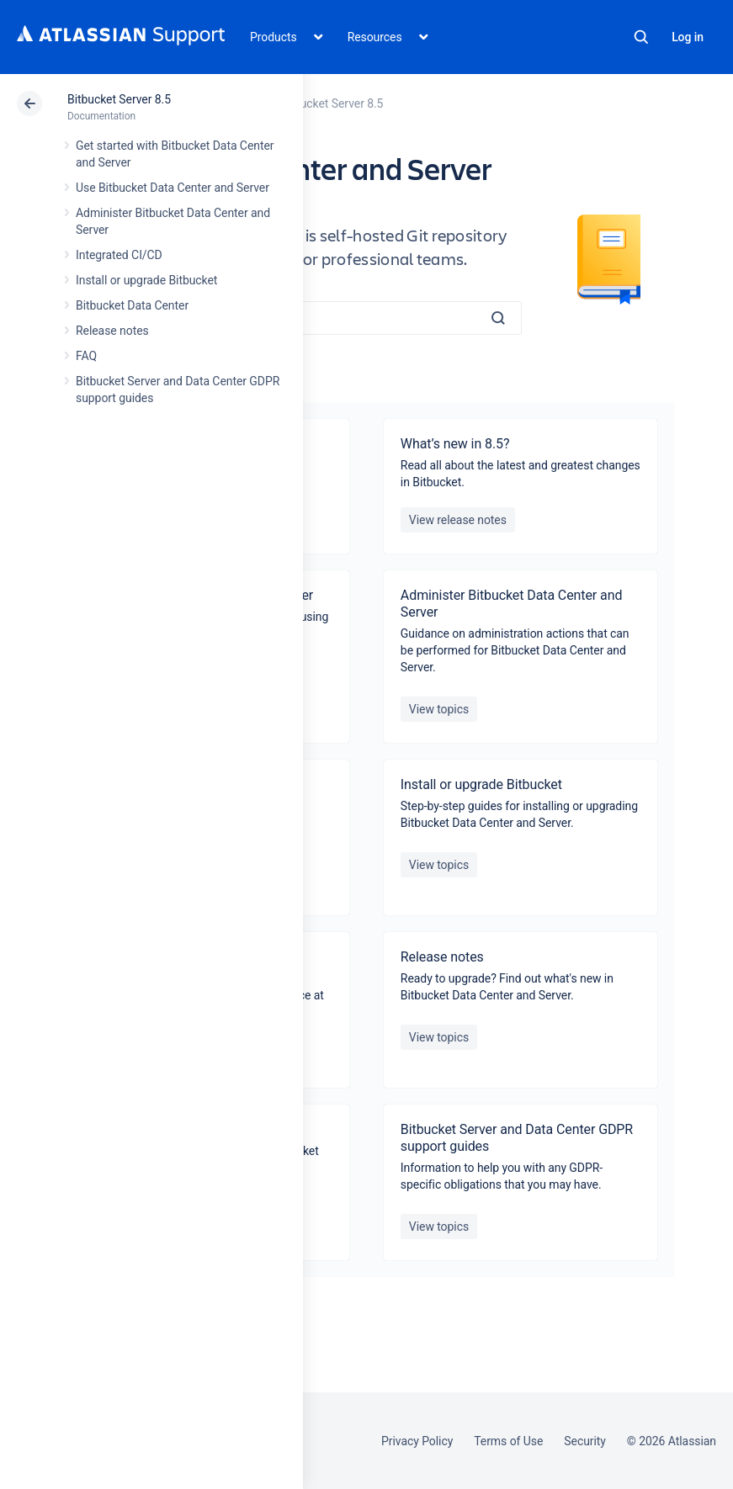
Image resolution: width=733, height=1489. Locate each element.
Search (641, 37)
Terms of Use (508, 1441)
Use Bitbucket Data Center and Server (172, 187)
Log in (688, 37)
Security (585, 1441)
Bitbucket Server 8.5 (119, 99)
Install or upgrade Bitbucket (146, 280)
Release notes (112, 330)
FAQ (86, 356)
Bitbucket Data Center (132, 305)
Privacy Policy (417, 1441)
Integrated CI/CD (119, 255)
